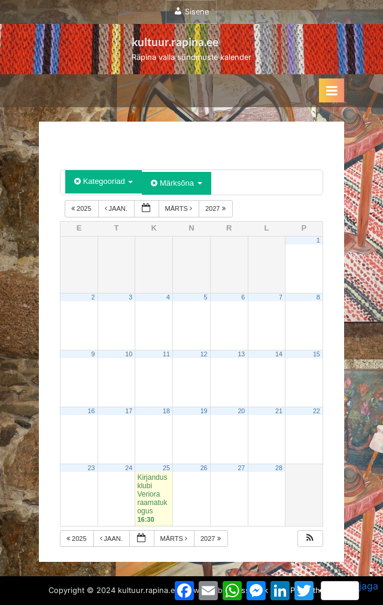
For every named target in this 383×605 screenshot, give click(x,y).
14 (278, 354)
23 (91, 467)
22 (316, 411)
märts (179, 208)
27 (241, 467)
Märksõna (176, 183)
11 (166, 354)
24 (128, 467)
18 (166, 411)
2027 (216, 208)
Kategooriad (103, 181)
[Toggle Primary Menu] (331, 90)
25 (166, 467)
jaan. (117, 208)
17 (128, 411)
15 (316, 354)
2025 (82, 208)
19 (204, 411)
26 (204, 467)
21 (278, 411)
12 (204, 354)
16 (91, 411)
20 (241, 411)
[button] (310, 539)
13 (241, 354)
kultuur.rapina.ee (175, 42)
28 (278, 467)
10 (128, 354)
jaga (349, 590)
